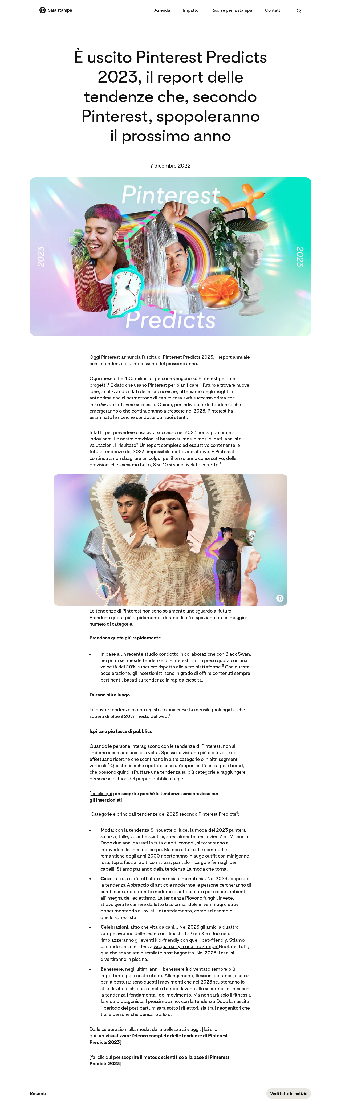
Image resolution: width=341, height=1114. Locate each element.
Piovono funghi (201, 898)
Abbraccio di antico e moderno (160, 885)
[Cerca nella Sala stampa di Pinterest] (299, 10)
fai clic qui (101, 794)
